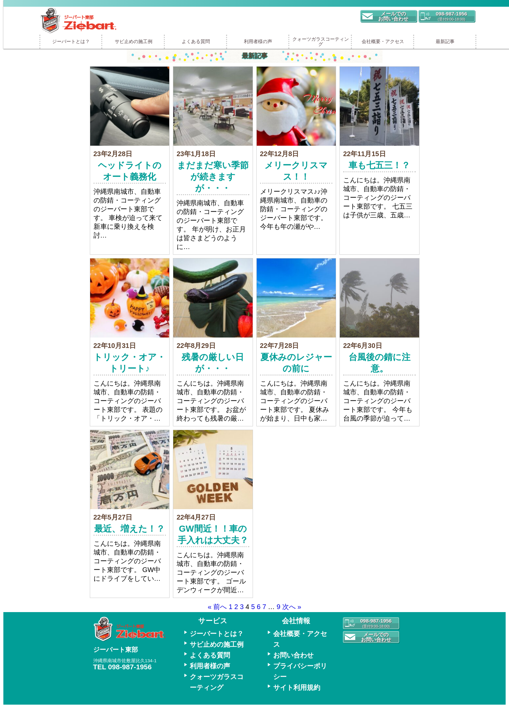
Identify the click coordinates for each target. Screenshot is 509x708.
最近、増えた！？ (129, 529)
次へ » (291, 606)
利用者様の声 (258, 41)
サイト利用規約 (296, 687)
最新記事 (445, 41)
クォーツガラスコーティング (320, 41)
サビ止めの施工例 (133, 41)
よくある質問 (196, 41)
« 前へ (217, 606)
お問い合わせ (293, 655)
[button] (388, 16)
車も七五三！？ (379, 165)
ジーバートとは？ (71, 41)
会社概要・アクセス (383, 41)
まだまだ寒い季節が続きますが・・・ (213, 176)
